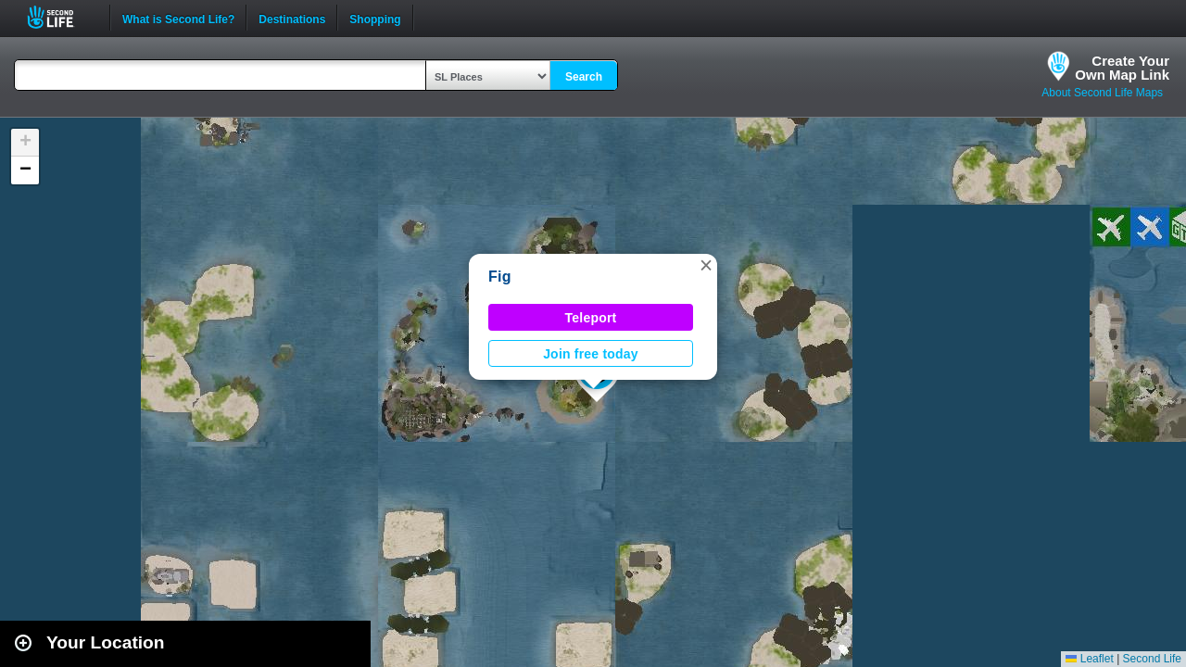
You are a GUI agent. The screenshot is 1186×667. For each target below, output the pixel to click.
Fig (499, 276)
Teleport (591, 317)
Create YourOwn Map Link (1122, 67)
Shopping (374, 17)
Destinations (292, 17)
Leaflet (1089, 658)
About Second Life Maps (1102, 92)
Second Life (60, 17)
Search (583, 76)
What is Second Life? (178, 17)
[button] (706, 265)
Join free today (590, 353)
